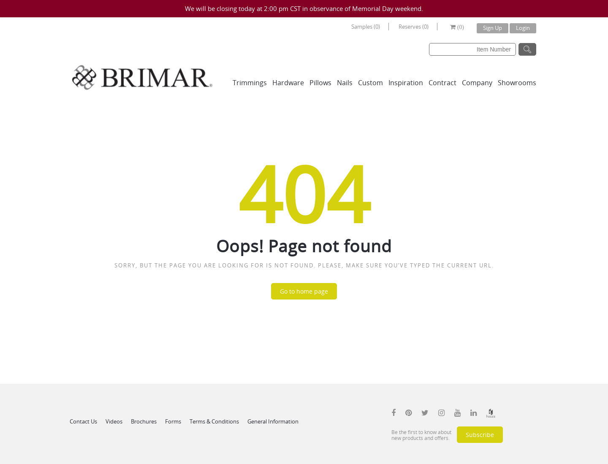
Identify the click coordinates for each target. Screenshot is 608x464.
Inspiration (405, 82)
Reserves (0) (414, 26)
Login (523, 28)
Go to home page (304, 291)
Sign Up (492, 28)
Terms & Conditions (214, 421)
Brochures (144, 421)
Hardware (288, 82)
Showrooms (517, 82)
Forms (173, 421)
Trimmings (250, 82)
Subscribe (480, 435)
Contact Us (83, 421)
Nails (345, 82)
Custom (370, 82)
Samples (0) (365, 26)
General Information (273, 421)
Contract (442, 82)
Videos (114, 421)
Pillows (320, 82)
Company (477, 82)
